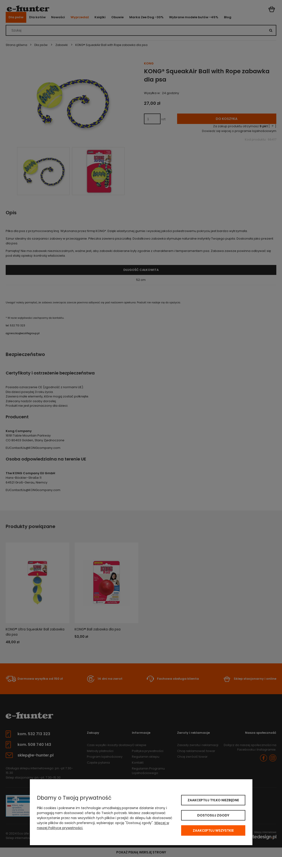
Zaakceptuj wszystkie (213, 830)
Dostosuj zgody (213, 815)
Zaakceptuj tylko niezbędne (213, 800)
